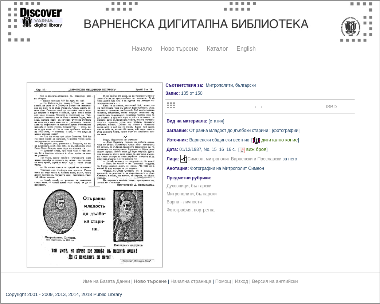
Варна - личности (184, 201)
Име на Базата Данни (106, 281)
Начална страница (191, 281)
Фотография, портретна (191, 210)
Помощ (223, 281)
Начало (142, 49)
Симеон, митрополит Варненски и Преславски (235, 158)
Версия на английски (275, 281)
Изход (241, 281)
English (245, 49)
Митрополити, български (191, 193)
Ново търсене (179, 49)
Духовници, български (189, 185)
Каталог (217, 49)
